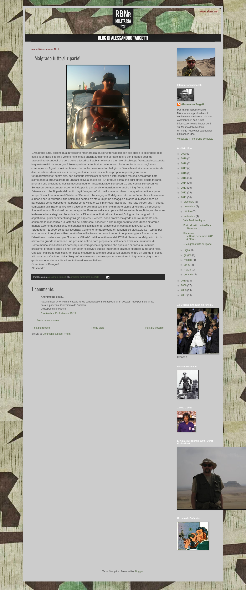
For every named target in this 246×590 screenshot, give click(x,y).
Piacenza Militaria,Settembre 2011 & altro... (198, 236)
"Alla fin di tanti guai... (195, 220)
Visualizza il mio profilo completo (195, 138)
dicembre (189, 201)
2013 (184, 187)
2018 (184, 163)
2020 (184, 153)
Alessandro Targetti (193, 104)
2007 (184, 295)
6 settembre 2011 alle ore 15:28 (58, 313)
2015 (184, 178)
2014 (184, 182)
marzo (188, 269)
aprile (187, 264)
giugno (188, 255)
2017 (184, 168)
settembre (190, 216)
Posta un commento (48, 320)
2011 (184, 197)
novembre (190, 206)
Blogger (139, 571)
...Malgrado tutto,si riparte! (197, 244)
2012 (184, 192)
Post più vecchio (154, 327)
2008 (184, 290)
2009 (184, 285)
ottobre (188, 211)
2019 (184, 158)
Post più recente (41, 327)
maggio (188, 259)
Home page (98, 327)
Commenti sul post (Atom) (56, 333)
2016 (184, 173)
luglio (187, 250)
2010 (184, 280)
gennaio (189, 274)
